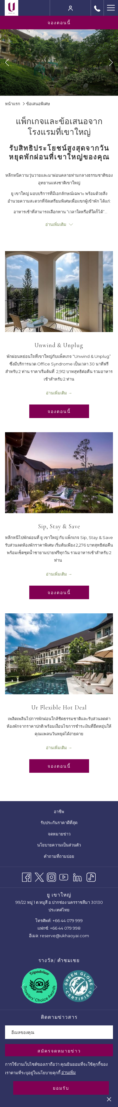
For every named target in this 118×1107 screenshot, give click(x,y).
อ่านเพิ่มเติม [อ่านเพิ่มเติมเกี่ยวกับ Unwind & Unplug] (56, 392)
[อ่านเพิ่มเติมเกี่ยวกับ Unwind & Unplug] (59, 291)
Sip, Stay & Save (59, 526)
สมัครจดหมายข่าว (59, 1051)
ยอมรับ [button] (61, 1088)
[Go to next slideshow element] (111, 62)
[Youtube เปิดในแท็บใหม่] (63, 876)
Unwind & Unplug (59, 345)
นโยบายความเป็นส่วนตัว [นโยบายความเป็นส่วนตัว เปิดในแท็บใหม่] (62, 845)
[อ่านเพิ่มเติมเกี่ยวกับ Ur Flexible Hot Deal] (59, 653)
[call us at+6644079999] (97, 8)
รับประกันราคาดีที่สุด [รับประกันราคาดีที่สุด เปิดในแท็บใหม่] (63, 822)
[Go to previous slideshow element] (7, 62)
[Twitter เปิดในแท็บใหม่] (39, 876)
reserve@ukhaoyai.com (64, 935)
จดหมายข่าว (59, 833)
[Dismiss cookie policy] (109, 1099)
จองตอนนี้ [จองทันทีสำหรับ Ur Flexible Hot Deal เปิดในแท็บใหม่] (59, 766)
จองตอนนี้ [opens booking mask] (59, 23)
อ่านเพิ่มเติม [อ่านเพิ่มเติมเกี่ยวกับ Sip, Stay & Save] (56, 573)
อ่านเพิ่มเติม (59, 224)
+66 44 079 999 (68, 920)
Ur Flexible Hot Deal (59, 707)
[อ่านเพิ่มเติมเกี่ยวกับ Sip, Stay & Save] (59, 472)
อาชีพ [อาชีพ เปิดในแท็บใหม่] (63, 811)
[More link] (111, 8)
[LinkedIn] (77, 876)
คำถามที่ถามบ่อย (59, 856)
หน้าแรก (12, 103)
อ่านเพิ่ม (68, 1072)
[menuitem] (59, 812)
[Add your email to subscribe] (59, 1032)
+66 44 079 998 (65, 928)
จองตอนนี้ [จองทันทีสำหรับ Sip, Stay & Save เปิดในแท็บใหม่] (59, 592)
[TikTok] (91, 876)
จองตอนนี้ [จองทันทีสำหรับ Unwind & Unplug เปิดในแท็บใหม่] (59, 411)
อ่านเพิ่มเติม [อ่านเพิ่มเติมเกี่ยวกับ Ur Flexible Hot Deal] (56, 747)
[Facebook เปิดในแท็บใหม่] (26, 876)
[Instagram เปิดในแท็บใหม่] (51, 876)
